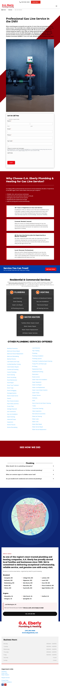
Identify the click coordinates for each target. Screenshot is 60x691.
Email (9, 129)
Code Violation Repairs (13, 367)
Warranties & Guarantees (38, 414)
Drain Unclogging (11, 390)
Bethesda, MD (8, 580)
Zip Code (10, 141)
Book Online (50, 269)
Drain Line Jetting (11, 377)
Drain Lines (4, 673)
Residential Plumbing (37, 372)
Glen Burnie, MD (27, 583)
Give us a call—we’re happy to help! (33, 608)
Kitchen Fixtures (11, 424)
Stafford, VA (45, 596)
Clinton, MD (7, 588)
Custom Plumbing (11, 372)
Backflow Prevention (12, 348)
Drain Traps (10, 388)
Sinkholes (34, 398)
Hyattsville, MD (27, 588)
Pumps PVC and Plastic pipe (39, 364)
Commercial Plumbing (12, 369)
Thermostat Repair (42, 305)
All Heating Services (42, 308)
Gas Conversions (11, 411)
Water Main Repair (37, 424)
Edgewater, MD (27, 580)
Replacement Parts (37, 369)
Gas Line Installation (42, 301)
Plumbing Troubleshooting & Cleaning (42, 361)
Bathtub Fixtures (11, 359)
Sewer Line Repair (17, 305)
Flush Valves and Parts (13, 403)
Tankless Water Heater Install (30, 323)
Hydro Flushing (11, 417)
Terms (20, 150)
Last (31, 126)
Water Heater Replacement (30, 330)
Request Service (6, 677)
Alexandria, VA (8, 596)
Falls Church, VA (27, 596)
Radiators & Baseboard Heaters (42, 298)
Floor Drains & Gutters (13, 401)
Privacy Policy (5, 680)
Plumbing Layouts (37, 358)
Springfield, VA (27, 599)
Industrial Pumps (11, 419)
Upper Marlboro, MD (47, 588)
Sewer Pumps (35, 393)
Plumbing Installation (37, 356)
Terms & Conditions (7, 682)
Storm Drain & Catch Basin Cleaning (41, 403)
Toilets (34, 406)
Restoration (35, 374)
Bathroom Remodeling (13, 356)
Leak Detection (17, 298)
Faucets (9, 398)
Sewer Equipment (36, 382)
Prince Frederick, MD (48, 585)
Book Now (35, 2)
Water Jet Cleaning (37, 416)
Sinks (33, 400)
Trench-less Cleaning (37, 408)
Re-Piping (34, 366)
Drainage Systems (11, 393)
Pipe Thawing (35, 350)
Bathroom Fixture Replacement (15, 354)
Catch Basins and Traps (13, 361)
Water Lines (35, 421)
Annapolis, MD (8, 578)
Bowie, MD (7, 585)
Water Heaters (5, 675)
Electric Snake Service (12, 396)
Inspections (10, 422)
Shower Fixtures (36, 395)
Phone (9, 135)
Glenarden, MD (27, 585)
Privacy (23, 150)
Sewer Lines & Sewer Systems (39, 390)
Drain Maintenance (12, 380)
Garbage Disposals (12, 409)
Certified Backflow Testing (14, 364)
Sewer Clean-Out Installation (39, 379)
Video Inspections (36, 411)
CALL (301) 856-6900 (30, 614)
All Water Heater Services (30, 333)
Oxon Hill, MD (46, 583)
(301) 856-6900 (25, 2)
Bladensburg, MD (9, 583)
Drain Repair (10, 382)
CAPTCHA (10, 153)
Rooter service (36, 377)
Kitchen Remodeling (12, 427)
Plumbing (34, 353)
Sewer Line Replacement (38, 387)
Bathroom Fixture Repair (13, 351)
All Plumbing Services (17, 308)
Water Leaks (35, 419)
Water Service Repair (37, 427)
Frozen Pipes (10, 406)
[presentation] (17, 157)
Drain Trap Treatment (13, 385)
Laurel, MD (45, 580)
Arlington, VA (8, 599)
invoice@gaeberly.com (30, 633)
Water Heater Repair (30, 326)
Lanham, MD (45, 578)
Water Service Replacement (39, 429)
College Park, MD (28, 578)
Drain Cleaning (17, 301)
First (8, 126)
